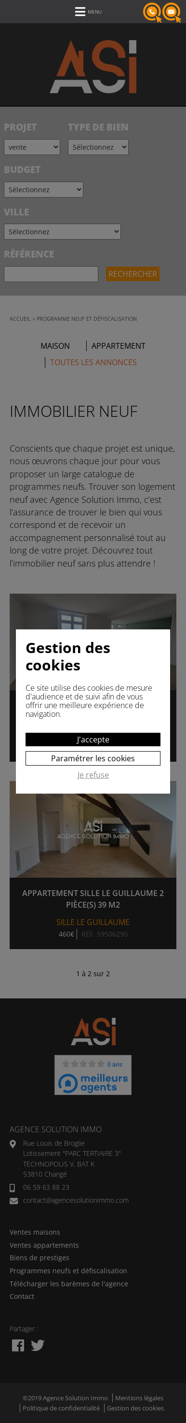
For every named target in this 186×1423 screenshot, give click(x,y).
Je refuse (93, 775)
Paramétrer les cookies (93, 758)
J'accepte (93, 739)
